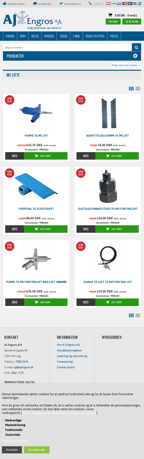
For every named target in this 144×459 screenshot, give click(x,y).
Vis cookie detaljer (14, 440)
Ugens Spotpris (95, 36)
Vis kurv (113, 21)
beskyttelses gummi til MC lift (107, 135)
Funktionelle (13, 429)
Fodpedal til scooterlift (36, 208)
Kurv (23, 36)
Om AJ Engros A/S (68, 344)
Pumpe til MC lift (36, 135)
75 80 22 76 (99, 4)
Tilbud (63, 36)
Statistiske (12, 434)
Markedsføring (15, 425)
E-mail (76, 36)
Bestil (35, 36)
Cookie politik (66, 367)
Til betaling (131, 21)
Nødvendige (13, 420)
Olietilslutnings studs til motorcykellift (108, 208)
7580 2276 (22, 361)
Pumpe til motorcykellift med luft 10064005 (36, 281)
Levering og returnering (72, 356)
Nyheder (49, 36)
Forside (10, 36)
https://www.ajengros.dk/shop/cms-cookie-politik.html (59, 412)
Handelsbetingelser (69, 350)
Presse (114, 36)
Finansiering (65, 361)
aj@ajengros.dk (23, 367)
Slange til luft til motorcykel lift (107, 281)
